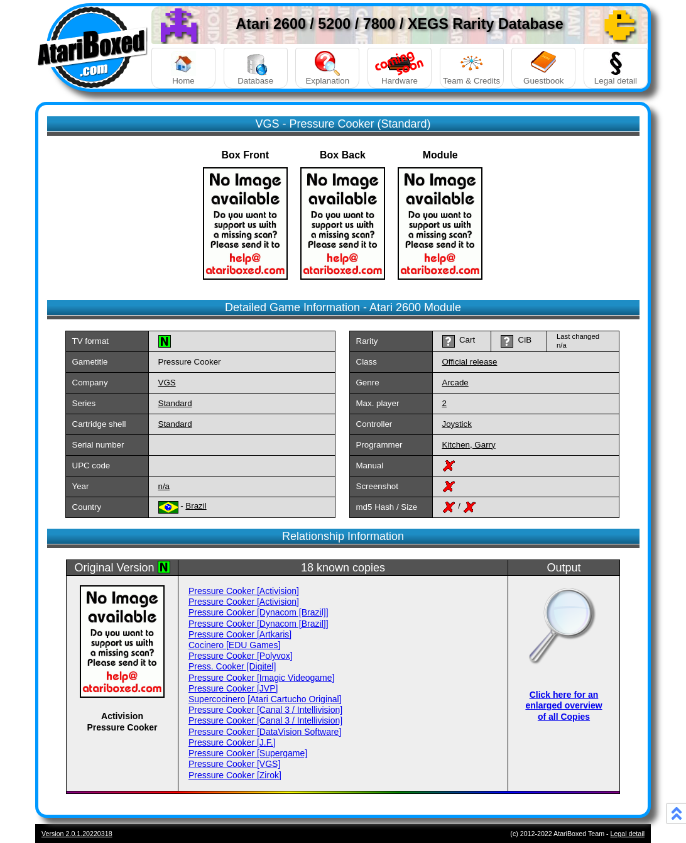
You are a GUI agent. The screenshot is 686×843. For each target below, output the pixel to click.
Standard (175, 403)
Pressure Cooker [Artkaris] (239, 634)
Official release (470, 361)
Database (255, 68)
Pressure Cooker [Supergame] (247, 753)
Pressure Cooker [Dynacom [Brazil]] (258, 612)
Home (183, 68)
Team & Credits (471, 68)
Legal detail (615, 68)
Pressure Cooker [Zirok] (234, 775)
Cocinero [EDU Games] (234, 645)
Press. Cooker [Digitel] (232, 666)
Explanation (327, 68)
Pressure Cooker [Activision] (243, 591)
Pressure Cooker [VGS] (234, 764)
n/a (164, 486)
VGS (167, 382)
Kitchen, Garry (469, 444)
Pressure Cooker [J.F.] (232, 742)
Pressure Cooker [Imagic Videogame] (261, 678)
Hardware (399, 68)
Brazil (195, 505)
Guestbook (543, 68)
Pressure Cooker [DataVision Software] (264, 732)
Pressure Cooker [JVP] (233, 688)
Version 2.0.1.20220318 (76, 833)
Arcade (455, 382)
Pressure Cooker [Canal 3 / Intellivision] (265, 710)
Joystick (457, 424)
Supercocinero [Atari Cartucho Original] (265, 699)
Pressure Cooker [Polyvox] (240, 656)
